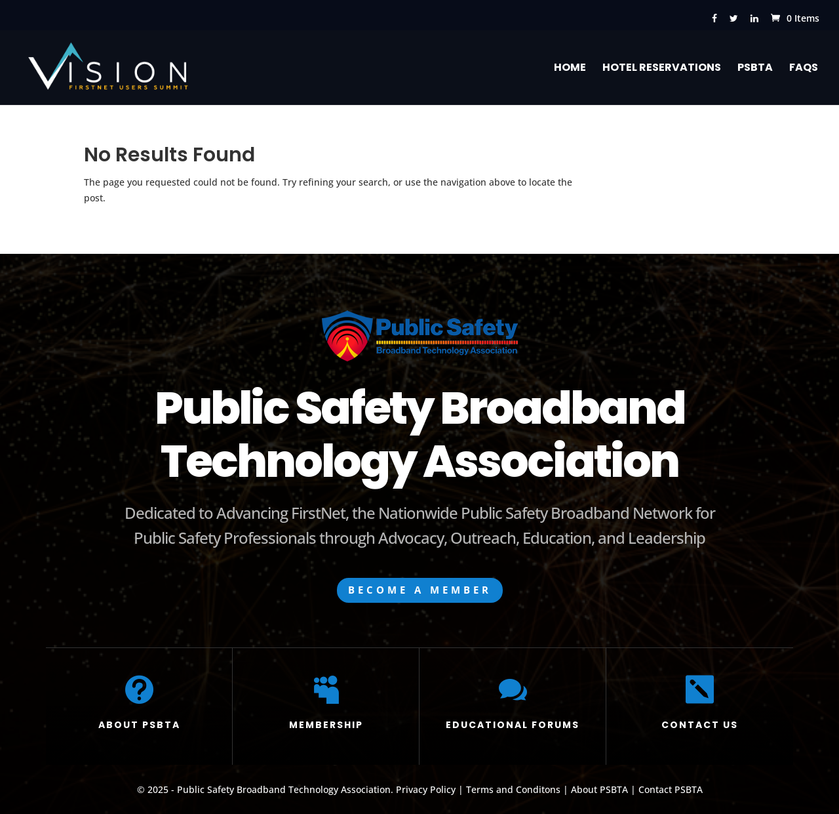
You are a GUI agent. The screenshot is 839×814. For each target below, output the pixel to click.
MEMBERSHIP (326, 724)
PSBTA (755, 69)
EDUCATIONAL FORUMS (512, 724)
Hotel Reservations (661, 69)
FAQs (803, 69)
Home (570, 69)
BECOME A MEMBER (420, 589)
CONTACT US (699, 724)
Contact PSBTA (670, 789)
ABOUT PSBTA (139, 724)
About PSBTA (599, 789)
